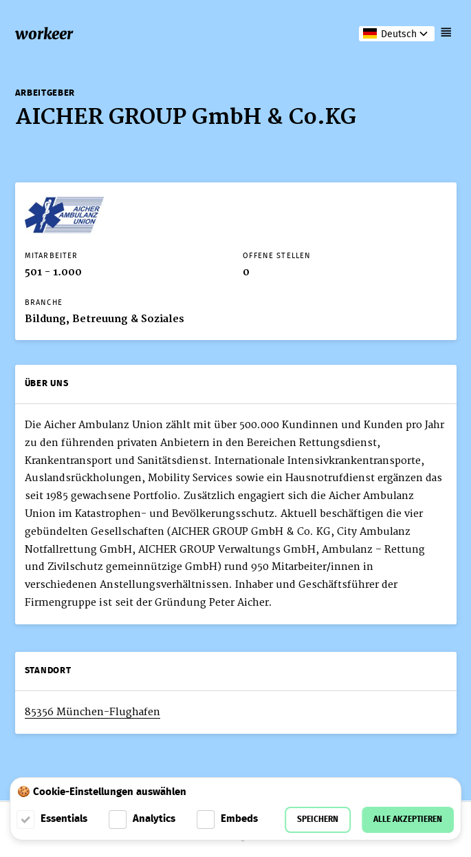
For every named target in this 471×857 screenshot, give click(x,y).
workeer (44, 33)
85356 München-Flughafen (92, 712)
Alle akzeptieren (407, 819)
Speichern (317, 819)
